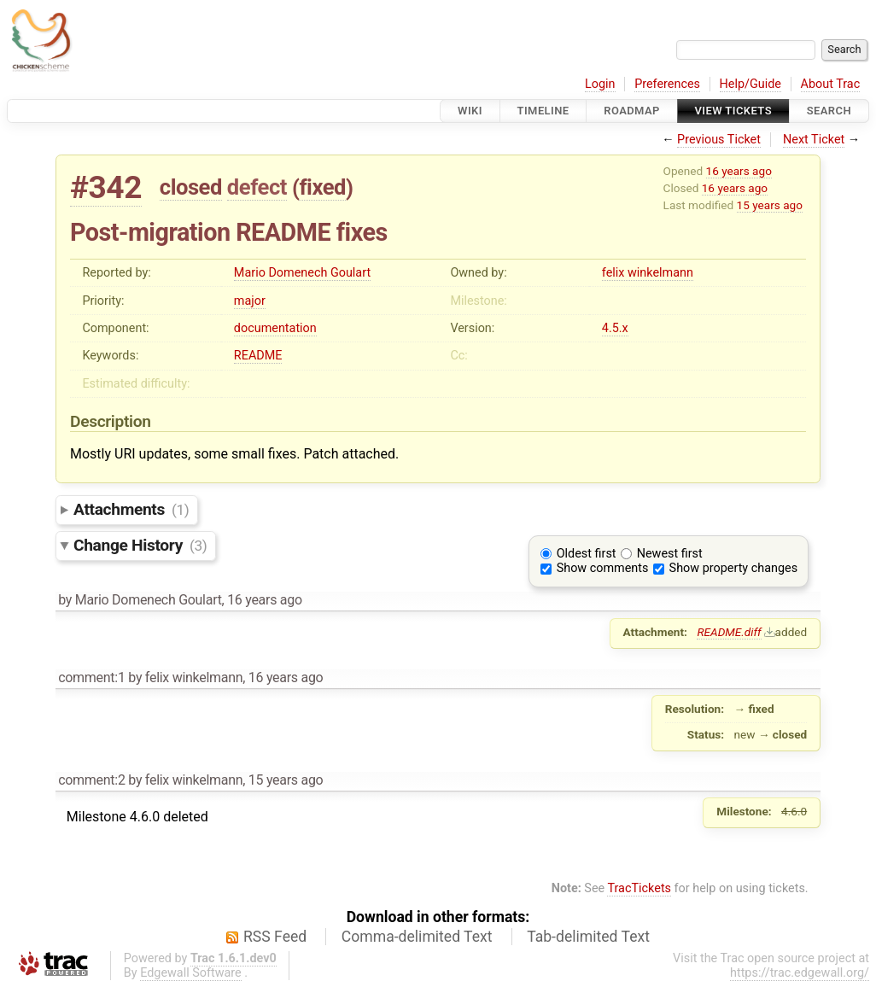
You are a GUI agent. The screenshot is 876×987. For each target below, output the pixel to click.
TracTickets (639, 888)
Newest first (670, 553)
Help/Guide (750, 84)
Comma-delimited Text (417, 936)
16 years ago (739, 171)
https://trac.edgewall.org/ (799, 973)
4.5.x (615, 328)
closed (191, 187)
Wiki (470, 110)
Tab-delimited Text (588, 936)
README (258, 355)
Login (600, 84)
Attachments (131, 509)
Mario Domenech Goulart (302, 273)
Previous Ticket (719, 139)
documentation (275, 328)
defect (257, 187)
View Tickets (733, 110)
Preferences (667, 84)
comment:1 (91, 677)
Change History (140, 545)
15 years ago (770, 205)
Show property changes (733, 568)
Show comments (603, 568)
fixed (322, 187)
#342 (106, 187)
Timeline (543, 110)
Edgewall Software (191, 973)
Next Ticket (813, 139)
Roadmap (632, 110)
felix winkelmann (647, 273)
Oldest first (586, 553)
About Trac (831, 84)
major (250, 301)
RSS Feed (275, 936)
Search (829, 110)
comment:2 (91, 780)
